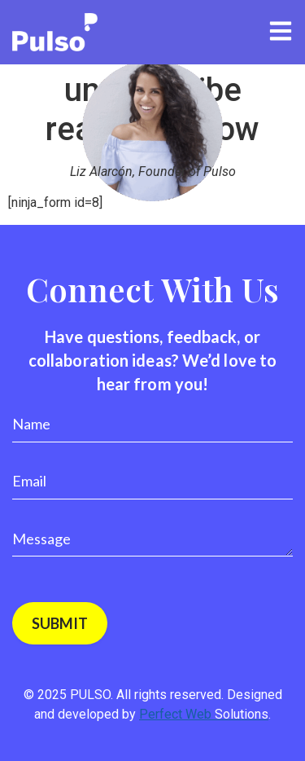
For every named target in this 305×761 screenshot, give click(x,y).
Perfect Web (203, 714)
